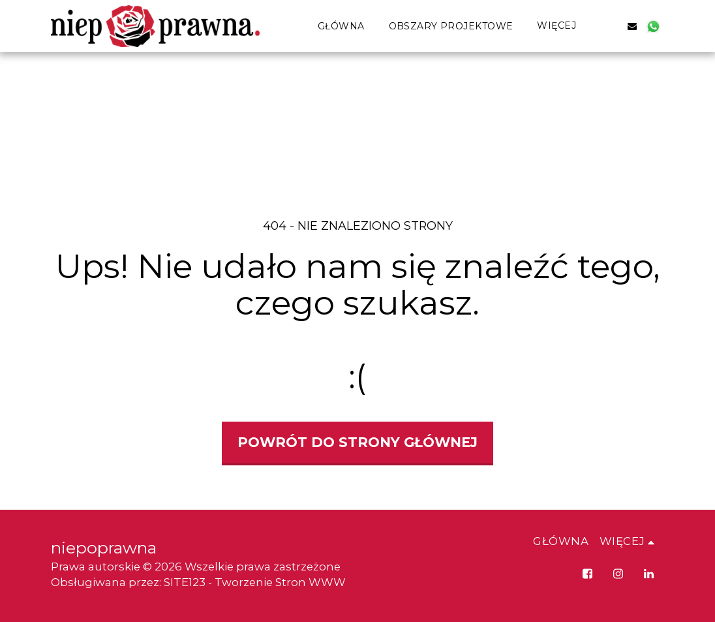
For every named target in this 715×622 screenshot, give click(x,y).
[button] (611, 26)
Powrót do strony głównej (357, 442)
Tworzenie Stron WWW (280, 582)
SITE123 (184, 582)
